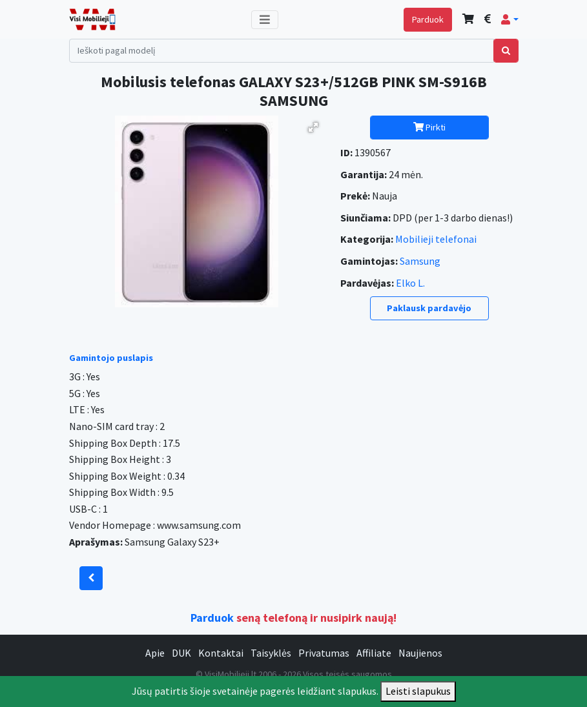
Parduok (428, 19)
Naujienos (420, 652)
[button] (509, 19)
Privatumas (323, 652)
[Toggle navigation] (264, 19)
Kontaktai (220, 652)
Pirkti (429, 127)
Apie (155, 652)
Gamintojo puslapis (111, 358)
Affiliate (373, 652)
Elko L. (410, 282)
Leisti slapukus (418, 690)
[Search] (281, 51)
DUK (181, 652)
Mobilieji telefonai (436, 238)
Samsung (420, 260)
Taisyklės (271, 652)
